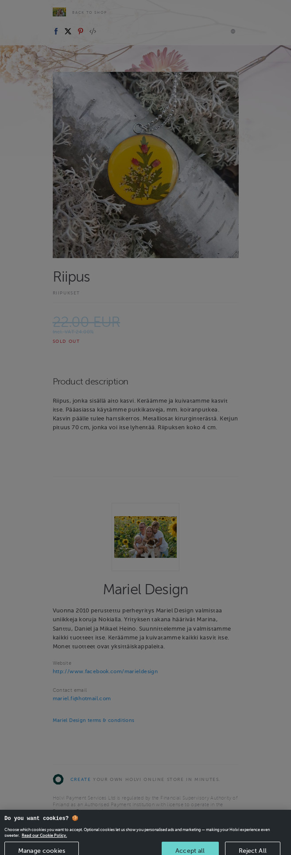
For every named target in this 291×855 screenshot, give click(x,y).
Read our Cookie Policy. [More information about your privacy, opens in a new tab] (44, 839)
